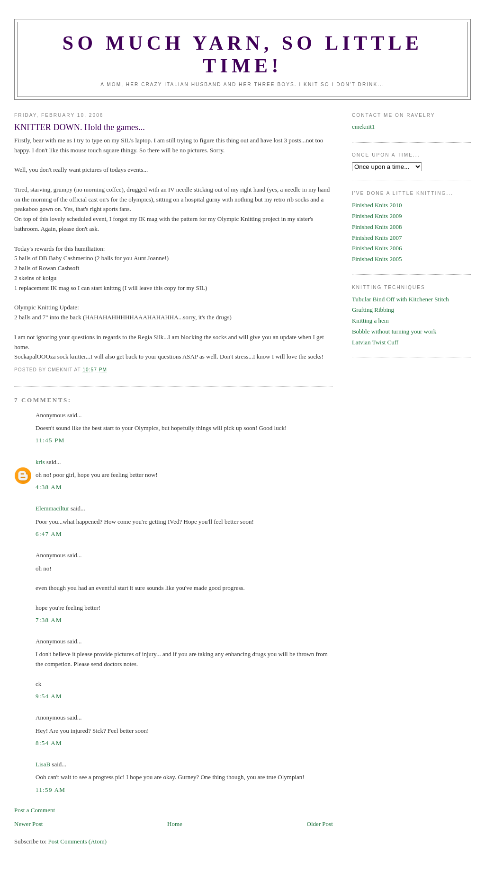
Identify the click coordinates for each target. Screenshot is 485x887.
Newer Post (28, 823)
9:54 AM (49, 696)
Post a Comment (34, 810)
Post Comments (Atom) (77, 841)
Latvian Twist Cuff (375, 342)
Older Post (320, 823)
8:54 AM (49, 742)
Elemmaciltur (52, 508)
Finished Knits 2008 (377, 226)
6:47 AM (49, 533)
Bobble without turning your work (394, 331)
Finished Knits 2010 (377, 205)
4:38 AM (49, 487)
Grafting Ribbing (373, 309)
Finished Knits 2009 (377, 216)
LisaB (43, 764)
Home (174, 823)
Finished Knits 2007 (377, 237)
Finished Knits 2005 (377, 259)
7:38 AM (49, 620)
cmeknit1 (363, 126)
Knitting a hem (370, 320)
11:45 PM (50, 440)
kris (40, 461)
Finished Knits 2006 (377, 248)
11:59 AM (50, 789)
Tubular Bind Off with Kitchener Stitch (400, 299)
